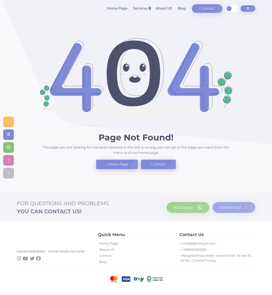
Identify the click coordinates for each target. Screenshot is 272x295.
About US (163, 8)
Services (140, 8)
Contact (207, 8)
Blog (182, 8)
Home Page (117, 8)
